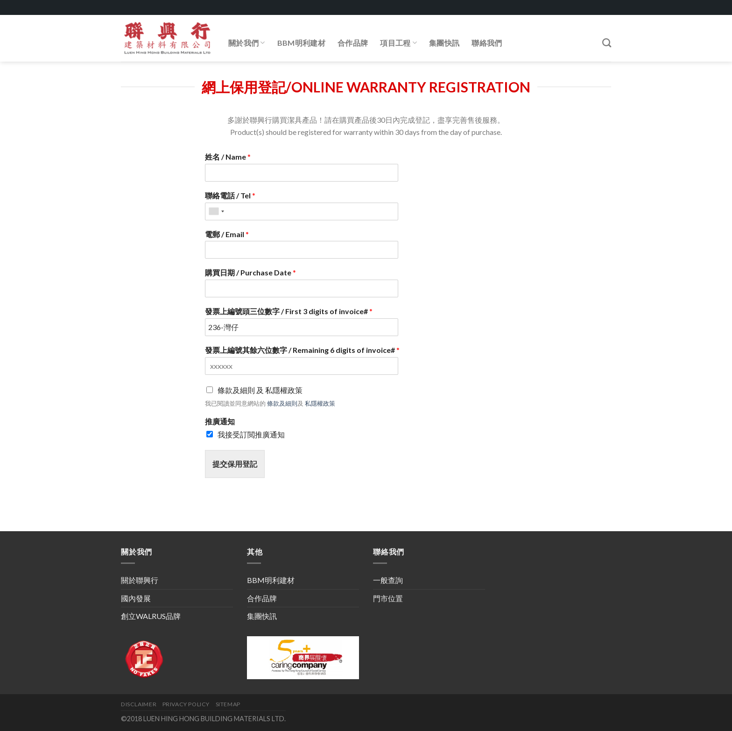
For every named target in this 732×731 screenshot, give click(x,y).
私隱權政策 (320, 403)
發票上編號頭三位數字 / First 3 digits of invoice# (289, 311)
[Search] (606, 43)
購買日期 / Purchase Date (250, 272)
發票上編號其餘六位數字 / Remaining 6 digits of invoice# (302, 349)
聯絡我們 (487, 42)
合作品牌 (353, 42)
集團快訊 (444, 42)
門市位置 (388, 598)
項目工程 (398, 43)
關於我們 (246, 43)
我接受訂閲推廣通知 (251, 434)
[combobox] (216, 211)
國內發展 (136, 598)
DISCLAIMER (138, 704)
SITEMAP (228, 704)
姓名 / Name (228, 156)
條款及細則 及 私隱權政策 (260, 390)
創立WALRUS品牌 (151, 616)
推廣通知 (220, 421)
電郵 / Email (227, 234)
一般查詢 (388, 580)
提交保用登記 (234, 463)
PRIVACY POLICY (186, 704)
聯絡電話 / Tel (230, 195)
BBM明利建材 (301, 42)
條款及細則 (282, 403)
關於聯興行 (139, 580)
